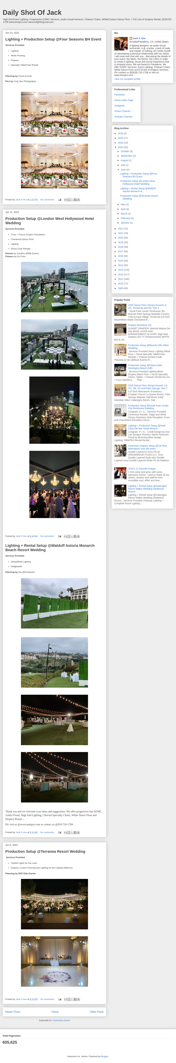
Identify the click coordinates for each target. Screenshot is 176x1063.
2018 (121, 247)
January (125, 222)
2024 (121, 142)
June (123, 169)
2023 (121, 147)
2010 (121, 283)
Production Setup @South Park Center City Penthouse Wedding (148, 407)
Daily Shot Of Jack (32, 12)
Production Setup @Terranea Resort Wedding (45, 851)
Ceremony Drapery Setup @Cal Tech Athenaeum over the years (147, 447)
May (123, 204)
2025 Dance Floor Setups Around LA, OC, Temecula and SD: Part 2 (147, 306)
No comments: (47, 199)
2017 (121, 251)
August (125, 160)
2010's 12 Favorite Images (142, 468)
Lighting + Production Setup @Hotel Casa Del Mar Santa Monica (147, 427)
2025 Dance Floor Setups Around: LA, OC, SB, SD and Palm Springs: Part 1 (148, 387)
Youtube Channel (123, 116)
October (125, 151)
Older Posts (97, 1011)
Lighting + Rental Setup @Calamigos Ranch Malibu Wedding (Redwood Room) (147, 489)
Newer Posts (12, 1011)
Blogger (104, 1056)
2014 (121, 265)
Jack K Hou (139, 38)
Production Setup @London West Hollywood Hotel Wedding (137, 182)
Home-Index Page (123, 100)
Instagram (119, 105)
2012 (121, 274)
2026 (121, 133)
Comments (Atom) (61, 1020)
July (123, 165)
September (127, 155)
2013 (121, 269)
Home (55, 1011)
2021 (121, 233)
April (123, 209)
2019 (121, 242)
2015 (121, 260)
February (126, 218)
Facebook (119, 94)
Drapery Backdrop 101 (140, 325)
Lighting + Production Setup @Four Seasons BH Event (53, 39)
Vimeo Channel (122, 111)
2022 (121, 228)
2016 (121, 256)
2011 (121, 279)
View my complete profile (127, 79)
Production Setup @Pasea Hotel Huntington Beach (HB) (145, 366)
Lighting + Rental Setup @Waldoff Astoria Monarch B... (138, 190)
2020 (121, 237)
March (124, 213)
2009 (121, 288)
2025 (121, 138)
